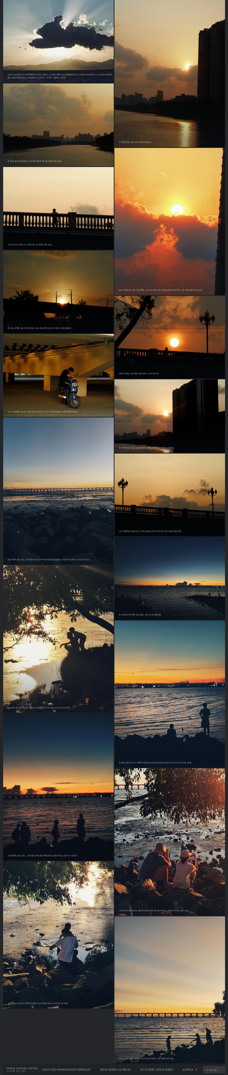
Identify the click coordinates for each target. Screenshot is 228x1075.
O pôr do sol (17, 1071)
